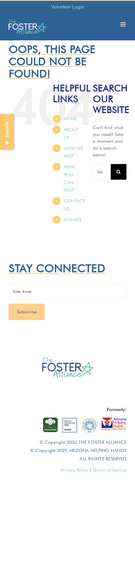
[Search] (118, 172)
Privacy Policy (74, 470)
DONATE (73, 219)
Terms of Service (109, 470)
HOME (70, 118)
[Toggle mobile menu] (123, 24)
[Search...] (102, 172)
